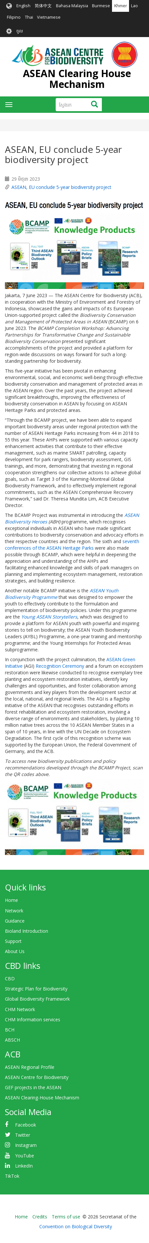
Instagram (26, 1145)
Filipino (14, 17)
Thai (29, 17)
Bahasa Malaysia (72, 6)
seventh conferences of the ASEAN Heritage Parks (72, 544)
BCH (9, 1030)
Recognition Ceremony (60, 666)
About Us (15, 951)
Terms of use (66, 1216)
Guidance (15, 921)
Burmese (101, 6)
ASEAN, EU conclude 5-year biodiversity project (61, 187)
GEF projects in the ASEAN (33, 1087)
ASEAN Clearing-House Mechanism (42, 1097)
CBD (10, 978)
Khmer (120, 6)
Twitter (22, 1135)
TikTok (12, 1176)
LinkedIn (24, 1166)
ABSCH (12, 1040)
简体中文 (43, 6)
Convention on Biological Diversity (75, 1226)
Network (14, 910)
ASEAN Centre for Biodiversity (36, 1077)
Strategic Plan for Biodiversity (36, 989)
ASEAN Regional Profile (29, 1067)
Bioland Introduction (26, 931)
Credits (39, 1216)
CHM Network (20, 1009)
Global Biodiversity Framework (37, 999)
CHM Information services (32, 1019)
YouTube (24, 1155)
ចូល (19, 31)
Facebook (25, 1125)
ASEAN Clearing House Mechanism (77, 79)
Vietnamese (49, 17)
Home (11, 900)
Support (13, 941)
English (23, 6)
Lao (134, 6)
